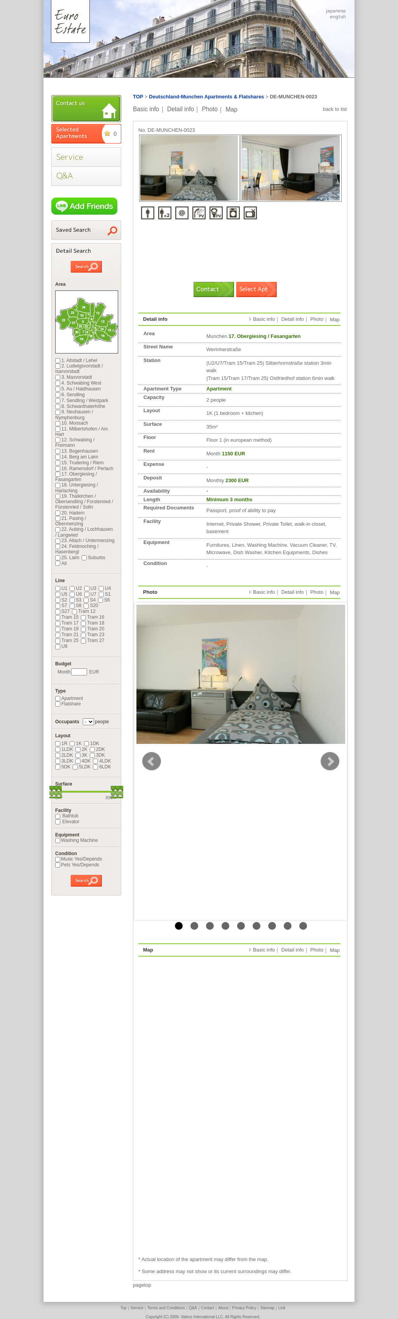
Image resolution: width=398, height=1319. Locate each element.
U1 (61, 588)
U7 (90, 594)
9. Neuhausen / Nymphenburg (74, 414)
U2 (76, 588)
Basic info (146, 109)
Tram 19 (67, 629)
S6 (104, 600)
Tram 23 (92, 634)
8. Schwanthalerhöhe (80, 406)
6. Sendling (70, 394)
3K (81, 755)
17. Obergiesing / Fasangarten (76, 476)
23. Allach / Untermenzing (85, 540)
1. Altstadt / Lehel (76, 360)
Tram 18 (92, 623)
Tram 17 (67, 623)
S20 (91, 605)
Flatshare (68, 704)
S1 (105, 594)
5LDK (82, 767)
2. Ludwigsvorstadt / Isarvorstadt (79, 368)
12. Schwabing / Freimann (74, 442)
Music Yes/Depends (78, 859)
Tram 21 (67, 634)
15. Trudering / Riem (79, 462)
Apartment (69, 698)
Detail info (180, 109)
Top (123, 1308)
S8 (76, 605)
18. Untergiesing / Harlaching (76, 487)
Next (330, 761)
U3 (90, 588)
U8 (61, 646)
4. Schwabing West (78, 383)
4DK (83, 761)
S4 (90, 600)
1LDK (64, 749)
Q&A (193, 1308)
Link (281, 1308)
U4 (105, 588)
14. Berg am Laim (76, 457)
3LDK (64, 761)
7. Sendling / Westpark (81, 400)
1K (76, 743)
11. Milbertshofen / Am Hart (81, 431)
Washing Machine (76, 840)
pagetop (142, 1285)
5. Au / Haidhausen (78, 389)
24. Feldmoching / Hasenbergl (76, 549)
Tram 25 (67, 640)
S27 (62, 611)
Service (137, 1308)
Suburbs (93, 557)
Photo (210, 109)
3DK (97, 755)
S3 (76, 600)
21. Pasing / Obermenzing (70, 521)
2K (81, 749)
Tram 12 (83, 611)
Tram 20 (92, 629)
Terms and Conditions (166, 1308)
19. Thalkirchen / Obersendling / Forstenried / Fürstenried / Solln (84, 501)
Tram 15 (67, 617)
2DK (97, 749)
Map (231, 109)
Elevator (67, 821)
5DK (62, 767)
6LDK (102, 767)
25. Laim (67, 557)
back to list (335, 109)
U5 (61, 594)
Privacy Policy (244, 1308)
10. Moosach (71, 423)
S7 (61, 605)
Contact (207, 1308)
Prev (151, 761)
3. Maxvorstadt (73, 377)
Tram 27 (92, 640)
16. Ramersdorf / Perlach (84, 468)
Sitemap (267, 1308)
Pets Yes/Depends (77, 865)
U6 (76, 594)
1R (61, 743)
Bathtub (67, 816)
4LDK (102, 761)
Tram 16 (92, 617)
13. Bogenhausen (76, 451)
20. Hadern (69, 513)
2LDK (64, 755)
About (223, 1308)
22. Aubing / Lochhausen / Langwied (84, 532)
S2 (61, 600)
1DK (91, 743)
